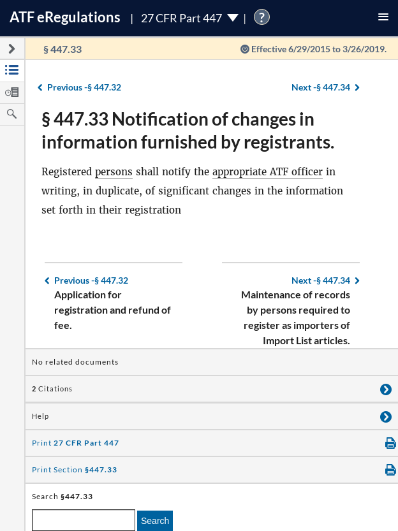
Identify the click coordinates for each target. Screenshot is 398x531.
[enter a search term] (83, 520)
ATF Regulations (65, 16)
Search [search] (155, 521)
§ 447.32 (84, 87)
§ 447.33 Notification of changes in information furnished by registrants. (187, 130)
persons (114, 172)
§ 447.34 (320, 87)
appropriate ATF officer (267, 172)
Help (40, 416)
